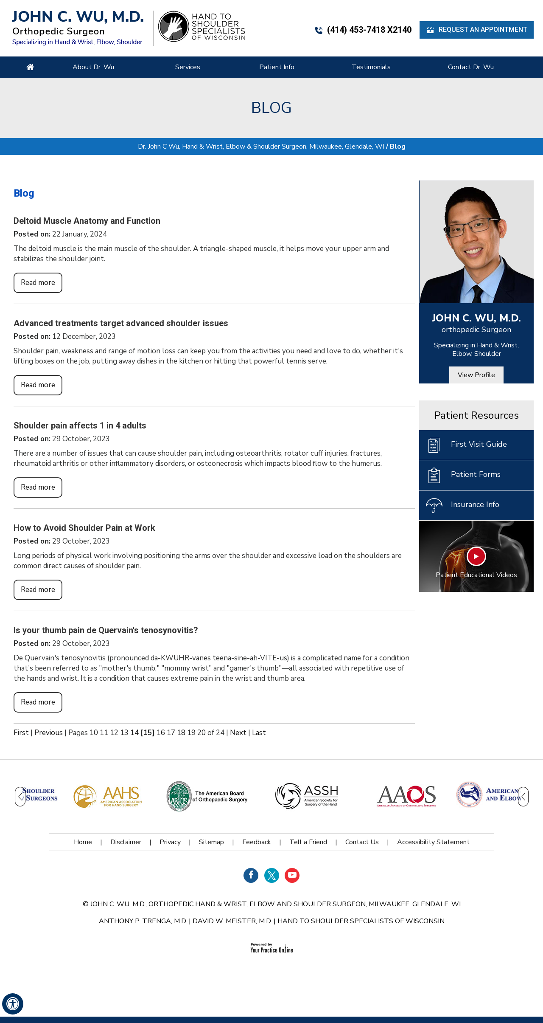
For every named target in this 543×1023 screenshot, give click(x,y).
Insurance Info (462, 505)
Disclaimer (125, 842)
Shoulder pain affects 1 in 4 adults (80, 425)
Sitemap (211, 842)
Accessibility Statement (433, 842)
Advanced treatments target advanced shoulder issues (121, 323)
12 (114, 733)
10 (94, 733)
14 (134, 733)
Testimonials (371, 67)
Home (30, 67)
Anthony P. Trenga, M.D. (143, 921)
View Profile (476, 375)
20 (201, 733)
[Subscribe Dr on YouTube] (292, 875)
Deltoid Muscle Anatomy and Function (87, 221)
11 (104, 733)
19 (191, 733)
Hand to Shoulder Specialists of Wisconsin (361, 921)
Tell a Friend (308, 842)
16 (161, 733)
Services (187, 67)
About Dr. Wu (93, 67)
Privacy (170, 842)
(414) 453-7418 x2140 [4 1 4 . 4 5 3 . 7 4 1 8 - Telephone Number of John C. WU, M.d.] (362, 30)
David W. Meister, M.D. (232, 921)
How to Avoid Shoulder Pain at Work (84, 528)
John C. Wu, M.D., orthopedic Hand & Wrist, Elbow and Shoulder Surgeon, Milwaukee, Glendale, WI (275, 904)
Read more (38, 282)
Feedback (256, 842)
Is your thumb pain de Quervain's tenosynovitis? (106, 630)
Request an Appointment (476, 29)
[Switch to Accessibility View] (12, 1004)
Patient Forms (463, 475)
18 (181, 733)
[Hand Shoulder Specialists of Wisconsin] (201, 26)
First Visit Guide (466, 445)
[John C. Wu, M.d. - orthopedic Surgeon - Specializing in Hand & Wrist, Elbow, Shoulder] (77, 27)
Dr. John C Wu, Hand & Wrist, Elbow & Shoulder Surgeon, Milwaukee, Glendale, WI (261, 146)
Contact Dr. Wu (471, 67)
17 (171, 733)
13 (124, 733)
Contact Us (362, 842)
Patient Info (276, 67)
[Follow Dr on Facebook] (251, 875)
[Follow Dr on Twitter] (271, 875)
